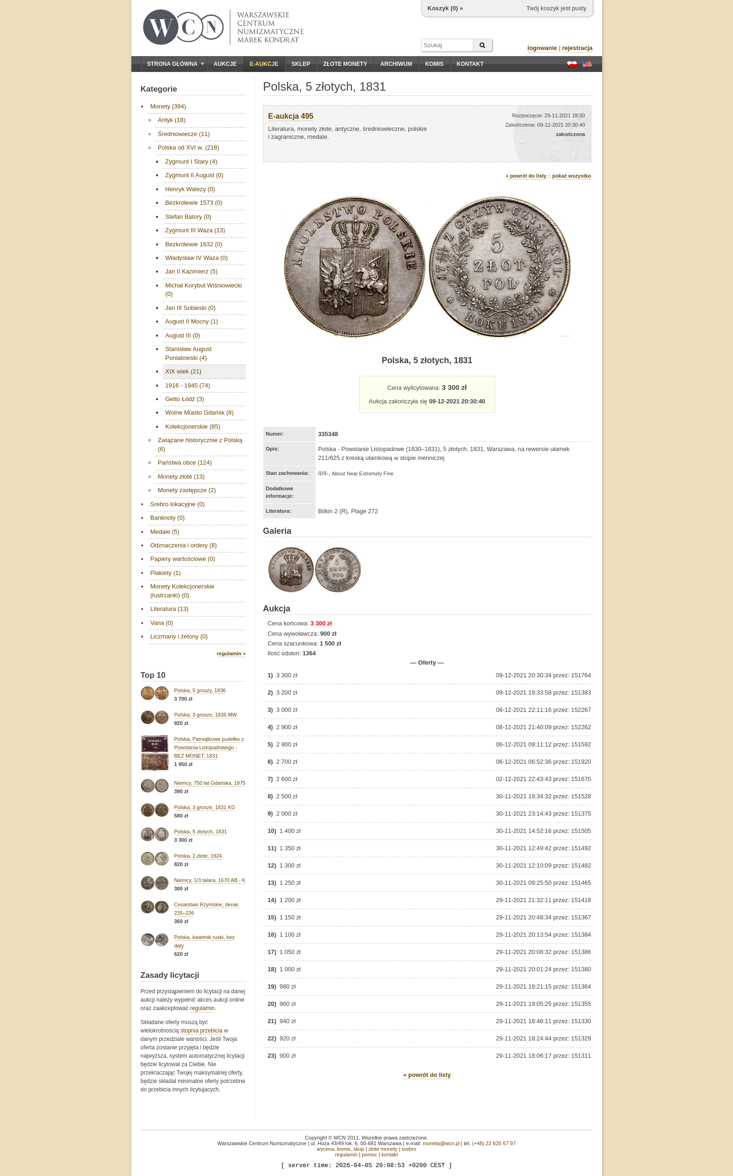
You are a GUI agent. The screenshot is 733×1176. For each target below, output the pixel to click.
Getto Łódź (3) (184, 398)
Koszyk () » (445, 8)
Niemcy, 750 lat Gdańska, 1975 (210, 783)
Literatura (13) (170, 608)
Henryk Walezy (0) (190, 189)
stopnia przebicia (201, 1030)
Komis (434, 64)
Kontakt (470, 64)
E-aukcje (264, 64)
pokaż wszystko (571, 176)
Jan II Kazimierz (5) (191, 271)
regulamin (202, 1008)
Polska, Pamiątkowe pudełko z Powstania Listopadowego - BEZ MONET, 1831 (209, 747)
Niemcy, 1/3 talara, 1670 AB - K (210, 880)
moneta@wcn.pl (441, 1143)
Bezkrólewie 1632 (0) (194, 244)
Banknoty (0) (168, 517)
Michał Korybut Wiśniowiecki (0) (203, 289)
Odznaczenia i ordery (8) (184, 545)
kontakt (389, 1154)
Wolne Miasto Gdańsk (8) (199, 412)
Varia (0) (162, 622)
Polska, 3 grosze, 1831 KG (205, 807)
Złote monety (345, 64)
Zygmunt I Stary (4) (191, 161)
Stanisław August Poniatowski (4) (188, 353)
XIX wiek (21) (183, 371)
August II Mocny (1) (191, 321)
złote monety (382, 1149)
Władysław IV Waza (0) (196, 257)
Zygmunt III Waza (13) (195, 230)
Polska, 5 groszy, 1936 (200, 690)
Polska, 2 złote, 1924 (198, 856)
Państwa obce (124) (185, 462)
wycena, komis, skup (340, 1149)
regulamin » (231, 653)
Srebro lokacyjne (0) (178, 504)
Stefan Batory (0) (188, 216)
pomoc (369, 1154)
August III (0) (182, 335)
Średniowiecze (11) (184, 133)
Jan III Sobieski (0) (190, 307)
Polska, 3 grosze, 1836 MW (205, 714)
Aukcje (225, 64)
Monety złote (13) (181, 476)
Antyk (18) (172, 119)
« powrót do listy (526, 176)
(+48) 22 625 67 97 (494, 1143)
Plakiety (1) (166, 572)
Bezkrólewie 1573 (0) (194, 202)
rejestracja (577, 47)
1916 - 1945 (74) (187, 385)
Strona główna (175, 64)
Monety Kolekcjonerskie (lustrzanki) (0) (183, 590)
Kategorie (159, 89)
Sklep (300, 64)
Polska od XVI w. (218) (189, 147)
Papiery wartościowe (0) (183, 558)
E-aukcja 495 (291, 116)
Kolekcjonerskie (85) (193, 426)
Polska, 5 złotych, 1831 (200, 831)
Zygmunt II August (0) (194, 175)
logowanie (542, 47)
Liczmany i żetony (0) (179, 636)
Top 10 (153, 675)
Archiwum (396, 64)
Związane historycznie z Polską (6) (200, 444)
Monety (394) (169, 106)
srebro (409, 1149)
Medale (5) (165, 531)
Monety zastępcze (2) (187, 490)
